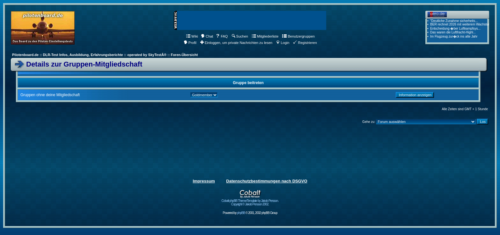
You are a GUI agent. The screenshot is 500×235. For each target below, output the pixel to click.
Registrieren (305, 43)
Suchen (240, 36)
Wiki (192, 36)
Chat (207, 36)
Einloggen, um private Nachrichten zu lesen (236, 43)
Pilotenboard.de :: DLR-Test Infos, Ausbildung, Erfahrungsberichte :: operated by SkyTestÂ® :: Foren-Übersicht (105, 55)
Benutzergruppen (298, 36)
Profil (190, 43)
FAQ (222, 36)
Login (282, 43)
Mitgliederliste (265, 36)
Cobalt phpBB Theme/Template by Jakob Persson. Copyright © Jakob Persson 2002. (250, 201)
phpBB (241, 213)
